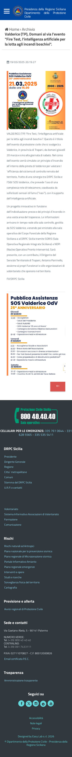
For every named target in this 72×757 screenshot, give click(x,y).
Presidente (10, 456)
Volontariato (11, 509)
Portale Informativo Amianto (20, 561)
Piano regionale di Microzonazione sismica (27, 556)
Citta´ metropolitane (15, 472)
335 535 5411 (44, 434)
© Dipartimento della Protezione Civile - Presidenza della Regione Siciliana (36, 743)
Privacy (36, 728)
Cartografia (10, 587)
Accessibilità (36, 718)
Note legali (36, 723)
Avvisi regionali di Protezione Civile (23, 609)
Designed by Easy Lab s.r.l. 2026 (36, 736)
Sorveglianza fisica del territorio (22, 582)
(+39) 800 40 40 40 (19, 640)
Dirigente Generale (14, 462)
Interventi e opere (14, 572)
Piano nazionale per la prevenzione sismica (28, 551)
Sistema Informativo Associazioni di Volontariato (31, 514)
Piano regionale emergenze (19, 567)
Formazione (10, 519)
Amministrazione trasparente (21, 680)
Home (12, 29)
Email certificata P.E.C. (16, 659)
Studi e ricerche (13, 577)
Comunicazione (12, 524)
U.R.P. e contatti (13, 487)
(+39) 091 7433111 (19, 646)
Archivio (28, 29)
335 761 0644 (54, 430)
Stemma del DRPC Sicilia (18, 482)
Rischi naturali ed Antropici (19, 546)
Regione (8, 467)
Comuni (8, 477)
